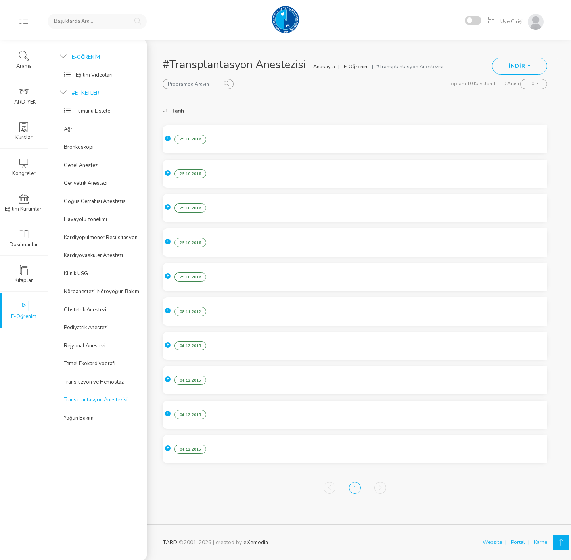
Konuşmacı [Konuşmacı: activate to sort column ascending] (491, 111)
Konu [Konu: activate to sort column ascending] (231, 111)
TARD (170, 542)
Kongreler (24, 167)
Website (492, 542)
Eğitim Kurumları (24, 203)
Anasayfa (324, 66)
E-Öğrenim (356, 66)
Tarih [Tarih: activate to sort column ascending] (178, 111)
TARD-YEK (24, 95)
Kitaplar (24, 274)
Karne (540, 542)
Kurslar (24, 131)
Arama (24, 60)
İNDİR (518, 66)
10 (532, 84)
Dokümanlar (24, 238)
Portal (518, 542)
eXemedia (255, 542)
